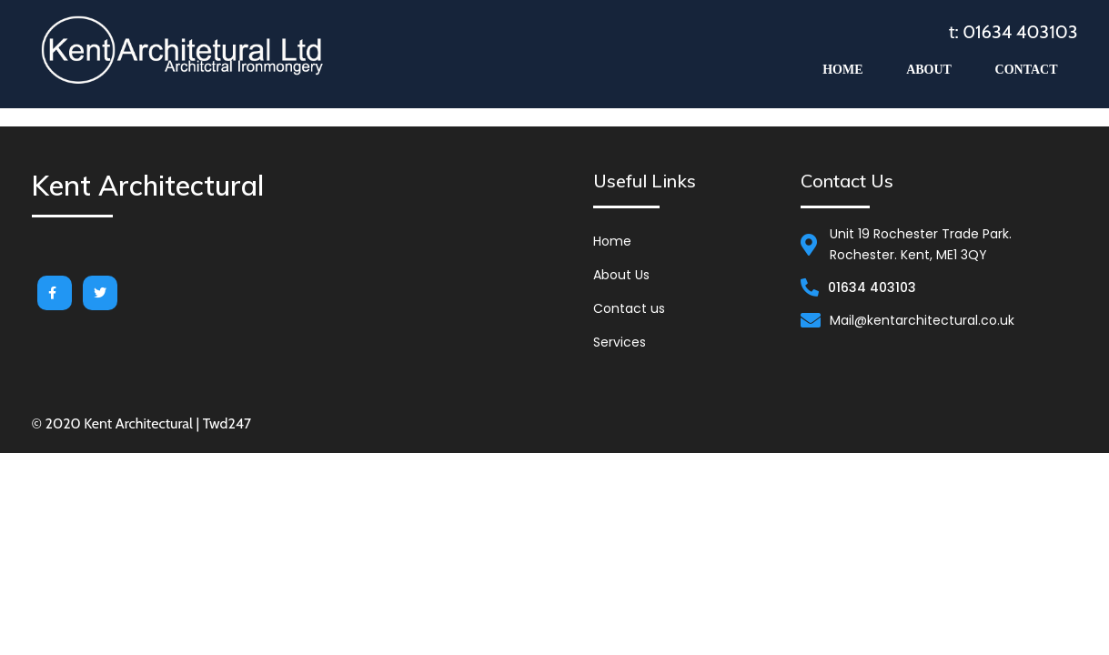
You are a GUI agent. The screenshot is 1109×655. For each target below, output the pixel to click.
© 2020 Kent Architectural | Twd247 (142, 423)
